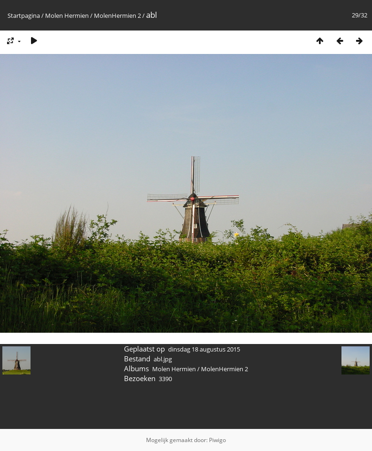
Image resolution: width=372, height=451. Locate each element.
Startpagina (24, 15)
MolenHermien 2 (117, 15)
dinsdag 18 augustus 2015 (204, 349)
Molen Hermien (67, 15)
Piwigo (217, 440)
